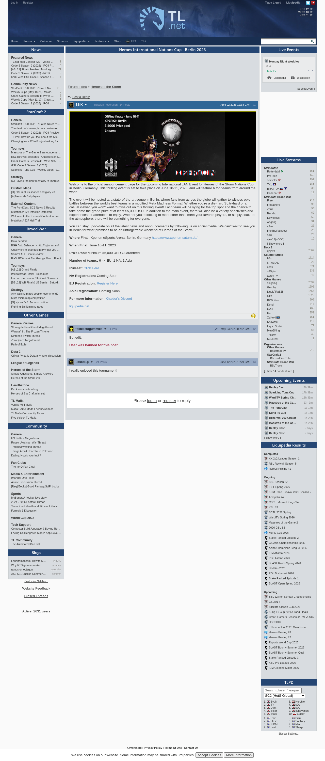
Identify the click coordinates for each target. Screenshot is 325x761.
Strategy (17, 177)
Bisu (298, 718)
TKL (269, 184)
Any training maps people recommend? (34, 293)
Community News (24, 84)
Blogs (36, 552)
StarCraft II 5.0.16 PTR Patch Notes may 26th (32, 88)
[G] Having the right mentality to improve (35, 180)
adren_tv (272, 275)
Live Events (289, 49)
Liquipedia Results (289, 445)
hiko (269, 295)
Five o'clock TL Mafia (23, 417)
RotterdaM (273, 171)
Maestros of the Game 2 (283, 522)
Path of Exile (18, 344)
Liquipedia (293, 2)
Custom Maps (21, 188)
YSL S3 (273, 507)
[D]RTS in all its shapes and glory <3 (33, 192)
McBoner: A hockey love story (29, 497)
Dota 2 (16, 352)
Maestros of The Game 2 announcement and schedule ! (36, 152)
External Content (23, 203)
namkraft (56, 574)
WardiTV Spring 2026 (282, 517)
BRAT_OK (273, 188)
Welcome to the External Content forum (34, 216)
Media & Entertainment (27, 474)
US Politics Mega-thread (25, 438)
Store (117, 41)
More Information (239, 755)
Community (36, 426)
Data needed (19, 241)
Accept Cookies (209, 755)
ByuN (274, 701)
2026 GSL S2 (277, 527)
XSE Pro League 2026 (282, 662)
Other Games (36, 315)
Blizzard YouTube (280, 358)
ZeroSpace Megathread (25, 340)
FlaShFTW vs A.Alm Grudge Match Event (36, 258)
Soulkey (300, 721)
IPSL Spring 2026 (279, 486)
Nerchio (300, 701)
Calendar (46, 41)
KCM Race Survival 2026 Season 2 (290, 492)
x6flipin (271, 271)
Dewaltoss (273, 217)
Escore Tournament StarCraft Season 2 (34, 278)
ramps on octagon (22, 569)
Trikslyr (271, 334)
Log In (15, 2)
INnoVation (302, 710)
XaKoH (271, 317)
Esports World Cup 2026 (283, 642)
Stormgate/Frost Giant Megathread (32, 327)
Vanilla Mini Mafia (21, 404)
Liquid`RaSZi (275, 291)
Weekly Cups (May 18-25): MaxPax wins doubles (32, 91)
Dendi (270, 304)
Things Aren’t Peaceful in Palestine (32, 451)
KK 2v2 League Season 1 (284, 458)
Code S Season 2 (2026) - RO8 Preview (32, 65)
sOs (298, 704)
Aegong (272, 222)
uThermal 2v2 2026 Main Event (287, 627)
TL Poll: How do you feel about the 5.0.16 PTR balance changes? (36, 136)
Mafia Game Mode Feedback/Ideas (32, 408)
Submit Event (305, 88)
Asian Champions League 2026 (288, 547)
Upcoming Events (289, 380)
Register (28, 2)
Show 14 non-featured (279, 371)
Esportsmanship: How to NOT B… (28, 560)
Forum (30, 41)
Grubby (271, 287)
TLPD (289, 682)
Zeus (270, 209)
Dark (274, 707)
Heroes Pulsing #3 (280, 632)
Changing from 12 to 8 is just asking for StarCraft (36, 141)
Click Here (91, 268)
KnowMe (272, 321)
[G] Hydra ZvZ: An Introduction (29, 302)
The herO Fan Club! (23, 466)
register (169, 401)
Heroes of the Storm (25, 370)
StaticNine (56, 569)
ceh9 (270, 266)
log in (152, 401)
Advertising (134, 747)
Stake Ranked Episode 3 (284, 657)
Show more (275, 243)
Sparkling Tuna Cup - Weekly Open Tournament (36, 169)
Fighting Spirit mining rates (27, 306)
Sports (16, 494)
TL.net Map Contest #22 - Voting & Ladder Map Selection (32, 61)
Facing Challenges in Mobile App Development (36, 532)
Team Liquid (273, 2)
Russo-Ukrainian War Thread (28, 442)
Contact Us (191, 747)
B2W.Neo (273, 300)
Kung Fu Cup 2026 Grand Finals (288, 611)
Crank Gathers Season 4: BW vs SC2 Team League (32, 95)
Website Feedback (36, 588)
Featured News (22, 57)
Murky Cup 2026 (279, 532)
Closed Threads (36, 596)
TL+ (143, 41)
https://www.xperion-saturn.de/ (174, 238)
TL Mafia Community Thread (28, 413)
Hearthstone (20, 385)
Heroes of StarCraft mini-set (28, 393)
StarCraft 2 (36, 111)
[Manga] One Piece (22, 477)
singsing (272, 282)
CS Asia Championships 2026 (287, 542)
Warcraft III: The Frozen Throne (30, 331)
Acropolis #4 (276, 497)
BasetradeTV (278, 350)
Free (270, 200)
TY (272, 704)
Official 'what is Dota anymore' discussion (36, 355)
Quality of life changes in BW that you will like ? (36, 249)
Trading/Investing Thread (26, 446)
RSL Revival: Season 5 (283, 463)
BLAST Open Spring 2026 (284, 583)
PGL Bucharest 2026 (281, 573)
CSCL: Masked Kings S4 (284, 502)
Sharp (299, 727)
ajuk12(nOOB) (275, 239)
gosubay (57, 565)
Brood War (36, 228)
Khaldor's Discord (119, 298)
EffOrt (274, 724)
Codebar (272, 193)
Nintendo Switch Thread (25, 335)
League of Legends (25, 363)
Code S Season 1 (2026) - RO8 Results (32, 103)
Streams (62, 41)
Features (102, 41)
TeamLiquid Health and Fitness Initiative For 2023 (36, 506)
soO (269, 234)
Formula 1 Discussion (24, 510)
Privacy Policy (153, 747)
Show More (272, 437)
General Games (22, 323)
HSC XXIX (275, 622)
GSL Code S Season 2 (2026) (29, 165)
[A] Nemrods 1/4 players (25, 196)
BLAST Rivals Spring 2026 (285, 563)
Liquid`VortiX (274, 326)
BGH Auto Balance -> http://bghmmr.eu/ (35, 245)
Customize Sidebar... (36, 581)
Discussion (300, 77)
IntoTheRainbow (277, 230)
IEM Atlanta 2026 (279, 552)
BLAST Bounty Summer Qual (286, 652)
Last (273, 727)
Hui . (270, 313)
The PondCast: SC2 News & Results (33, 207)
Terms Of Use (173, 747)
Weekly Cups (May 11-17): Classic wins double (32, 99)
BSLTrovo (276, 365)
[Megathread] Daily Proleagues (29, 273)
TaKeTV (271, 71)
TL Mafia (17, 401)
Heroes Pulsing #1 (280, 468)
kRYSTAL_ (273, 262)
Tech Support (20, 525)
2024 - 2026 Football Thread (28, 501)
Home (15, 41)
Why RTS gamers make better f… (28, 565)
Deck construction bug (24, 389)
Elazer (300, 713)
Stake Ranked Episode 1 (284, 578)
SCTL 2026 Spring (280, 512)
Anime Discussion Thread (26, 482)
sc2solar (272, 180)
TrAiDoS (57, 561)
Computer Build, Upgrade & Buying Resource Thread (36, 528)
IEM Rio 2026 (277, 568)
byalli (270, 308)
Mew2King (273, 330)
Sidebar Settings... (289, 733)
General (17, 120)
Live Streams (289, 159)
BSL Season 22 (278, 481)
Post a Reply (78, 97)
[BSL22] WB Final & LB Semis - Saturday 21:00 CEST (36, 282)
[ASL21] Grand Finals (24, 269)
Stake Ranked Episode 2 (284, 537)
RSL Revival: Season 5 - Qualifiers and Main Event (36, 156)
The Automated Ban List (25, 544)
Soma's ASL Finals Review (27, 254)
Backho (271, 213)
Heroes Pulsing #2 (280, 637)
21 (59, 69)
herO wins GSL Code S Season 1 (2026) (32, 76)
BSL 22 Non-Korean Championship (290, 596)
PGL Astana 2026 (279, 558)
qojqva (271, 250)
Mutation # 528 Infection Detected (31, 211)
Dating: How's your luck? (26, 455)
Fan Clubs (18, 463)
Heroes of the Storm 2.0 (25, 377)
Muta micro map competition (28, 297)
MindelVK (273, 339)
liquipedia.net (79, 306)
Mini (298, 724)
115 (59, 88)
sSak (270, 226)
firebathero (273, 204)
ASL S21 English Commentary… (28, 573)
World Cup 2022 (22, 518)
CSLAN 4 (274, 601)
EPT (130, 41)
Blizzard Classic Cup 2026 (284, 606)
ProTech (272, 175)
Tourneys (18, 148)
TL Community (21, 540)
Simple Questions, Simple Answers (32, 373)
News (36, 49)
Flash (274, 721)
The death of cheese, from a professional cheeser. (36, 128)
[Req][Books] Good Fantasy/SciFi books (35, 486)
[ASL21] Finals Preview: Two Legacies (32, 69)
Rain (273, 718)
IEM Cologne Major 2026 (284, 667)
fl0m (269, 258)
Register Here (107, 283)
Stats (274, 713)
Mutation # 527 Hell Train (26, 220)
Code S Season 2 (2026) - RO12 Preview (32, 73)
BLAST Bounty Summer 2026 (286, 647)
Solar (274, 710)
